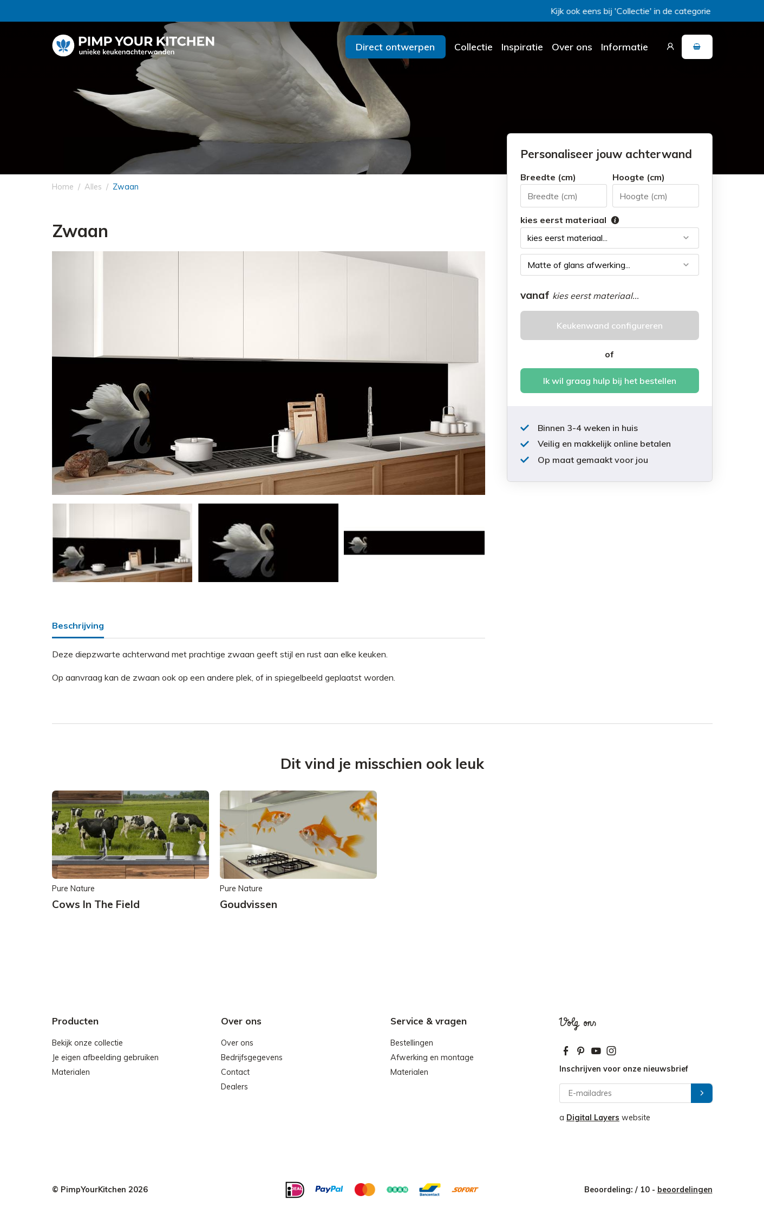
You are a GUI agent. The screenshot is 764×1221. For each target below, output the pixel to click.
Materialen (71, 1072)
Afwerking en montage (432, 1057)
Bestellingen (411, 1043)
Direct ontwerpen (395, 47)
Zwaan (126, 187)
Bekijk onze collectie (87, 1043)
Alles (93, 187)
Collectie (473, 47)
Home (63, 187)
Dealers (234, 1087)
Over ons (572, 47)
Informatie (624, 47)
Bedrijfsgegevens (252, 1057)
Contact (235, 1072)
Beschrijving (78, 625)
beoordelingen (685, 1189)
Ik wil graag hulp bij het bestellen (609, 380)
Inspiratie (522, 47)
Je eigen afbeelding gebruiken (105, 1057)
